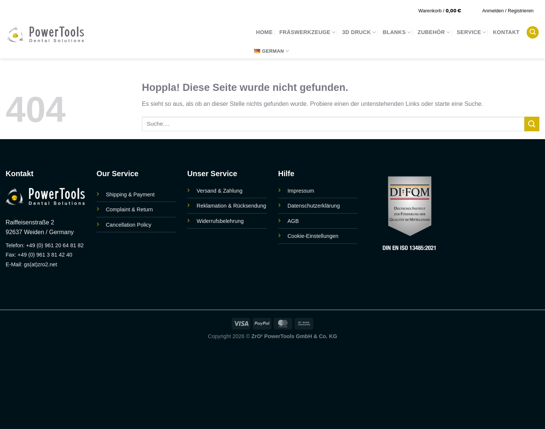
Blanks (397, 32)
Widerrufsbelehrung (220, 221)
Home (264, 32)
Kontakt (506, 32)
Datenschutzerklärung (313, 206)
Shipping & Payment (130, 194)
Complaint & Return (129, 209)
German (271, 51)
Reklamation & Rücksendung (231, 206)
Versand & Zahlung (219, 191)
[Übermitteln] (531, 124)
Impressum (300, 191)
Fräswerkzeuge (307, 32)
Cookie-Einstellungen (312, 236)
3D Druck (359, 32)
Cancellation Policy (129, 225)
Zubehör (434, 32)
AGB (293, 221)
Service (471, 32)
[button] (444, 10)
